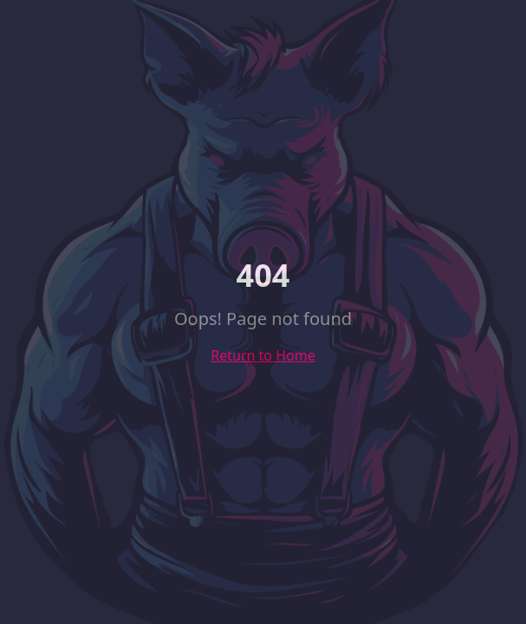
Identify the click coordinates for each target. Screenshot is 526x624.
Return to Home (263, 355)
